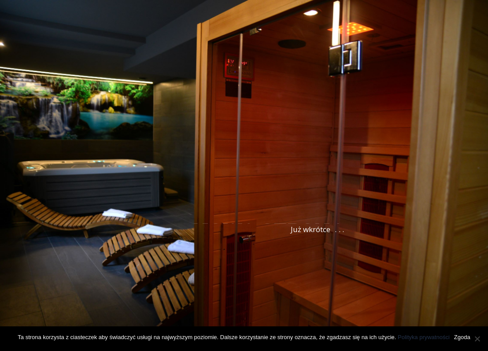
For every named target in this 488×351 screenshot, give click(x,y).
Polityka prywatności (424, 337)
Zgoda (462, 337)
